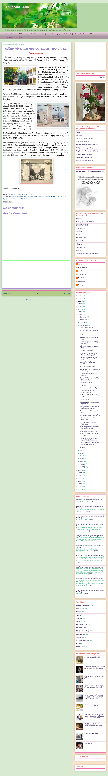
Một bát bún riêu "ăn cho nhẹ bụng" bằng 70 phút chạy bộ (93, 724)
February (83, 464)
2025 (80, 298)
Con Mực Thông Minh (86, 350)
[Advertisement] (36, 274)
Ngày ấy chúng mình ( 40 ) (84, 160)
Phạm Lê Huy (80, 228)
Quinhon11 (81, 271)
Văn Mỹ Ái (81, 281)
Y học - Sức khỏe (80, 34)
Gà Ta (80, 264)
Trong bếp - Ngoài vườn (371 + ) (86, 138)
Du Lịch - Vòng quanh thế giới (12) (87, 144)
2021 (80, 309)
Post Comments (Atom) (40, 300)
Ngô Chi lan (33, 196)
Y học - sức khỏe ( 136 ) (83, 141)
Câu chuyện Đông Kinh (92, 733)
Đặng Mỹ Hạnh (81, 634)
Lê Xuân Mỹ (80, 637)
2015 (80, 478)
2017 (80, 473)
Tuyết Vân (79, 231)
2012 (80, 486)
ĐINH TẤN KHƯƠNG (82, 225)
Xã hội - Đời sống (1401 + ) (84, 148)
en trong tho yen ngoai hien (93, 499)
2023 (80, 304)
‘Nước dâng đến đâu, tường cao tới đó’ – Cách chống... (89, 427)
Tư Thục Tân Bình (13, 199)
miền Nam (27, 196)
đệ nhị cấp (20, 196)
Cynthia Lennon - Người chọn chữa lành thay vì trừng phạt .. (94, 686)
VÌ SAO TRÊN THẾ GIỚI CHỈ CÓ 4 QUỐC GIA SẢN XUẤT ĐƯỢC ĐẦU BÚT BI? (94, 696)
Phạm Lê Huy (12, 194)
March (82, 461)
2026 (80, 295)
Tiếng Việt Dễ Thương (86, 327)
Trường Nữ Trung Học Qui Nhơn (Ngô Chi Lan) (90, 378)
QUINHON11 (80, 219)
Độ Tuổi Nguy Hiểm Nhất (92, 657)
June (81, 453)
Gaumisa (79, 621)
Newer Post (7, 293)
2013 (80, 484)
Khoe (81, 335)
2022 (80, 306)
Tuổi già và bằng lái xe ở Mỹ (88, 388)
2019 (80, 315)
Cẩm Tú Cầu (80, 241)
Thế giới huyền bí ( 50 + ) (84, 154)
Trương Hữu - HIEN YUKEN (85, 222)
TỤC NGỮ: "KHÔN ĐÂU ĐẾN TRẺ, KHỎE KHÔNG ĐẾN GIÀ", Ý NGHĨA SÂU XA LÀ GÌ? (95, 716)
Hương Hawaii (80, 647)
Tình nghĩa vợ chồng (86, 382)
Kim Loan (79, 244)
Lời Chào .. (79, 135)
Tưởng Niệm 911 (85, 399)
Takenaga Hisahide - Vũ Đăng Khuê (87, 253)
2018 (80, 470)
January (82, 467)
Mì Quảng (83, 385)
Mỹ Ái (78, 234)
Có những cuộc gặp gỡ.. (92, 705)
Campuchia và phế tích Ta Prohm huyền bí (88, 391)
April (81, 458)
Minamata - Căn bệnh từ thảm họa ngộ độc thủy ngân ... (89, 354)
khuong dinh (82, 285)
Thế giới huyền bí (11, 37)
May (81, 456)
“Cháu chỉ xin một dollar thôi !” (89, 431)
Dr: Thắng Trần (81, 238)
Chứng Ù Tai (88, 743)
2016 (80, 475)
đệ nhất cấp (13, 196)
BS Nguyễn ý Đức (81, 624)
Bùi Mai (78, 643)
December (83, 317)
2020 (80, 312)
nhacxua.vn (41, 196)
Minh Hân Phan (81, 247)
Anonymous (80, 516)
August (82, 448)
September (83, 325)
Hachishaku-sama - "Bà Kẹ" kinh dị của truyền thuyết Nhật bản (95, 667)
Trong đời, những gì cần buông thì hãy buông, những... (89, 443)
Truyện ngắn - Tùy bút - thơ (34, 34)
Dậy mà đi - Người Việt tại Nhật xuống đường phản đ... (89, 407)
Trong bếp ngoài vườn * (59, 34)
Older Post (66, 293)
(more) (92, 501)
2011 (80, 489)
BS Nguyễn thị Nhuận (83, 631)
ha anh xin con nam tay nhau (95, 555)
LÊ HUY (78, 612)
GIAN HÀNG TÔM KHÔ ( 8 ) (85, 157)
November (83, 320)
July (81, 450)
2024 (80, 301)
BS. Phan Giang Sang (83, 640)
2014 (80, 481)
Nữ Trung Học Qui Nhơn (52, 196)
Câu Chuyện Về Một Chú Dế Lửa (90, 415)
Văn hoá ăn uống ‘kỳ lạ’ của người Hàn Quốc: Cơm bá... (89, 439)
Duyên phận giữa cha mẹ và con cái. (90, 171)
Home (37, 293)
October (82, 322)
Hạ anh (78, 250)
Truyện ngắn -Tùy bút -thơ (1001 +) (87, 151)
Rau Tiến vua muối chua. (87, 366)
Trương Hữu (82, 274)
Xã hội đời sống (11, 34)
